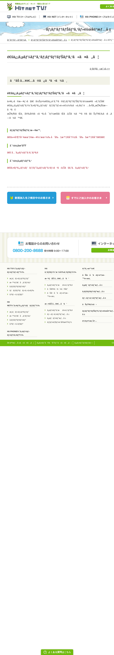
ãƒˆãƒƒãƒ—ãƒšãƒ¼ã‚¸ (17, 40)
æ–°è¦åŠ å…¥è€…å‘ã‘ (57, 278)
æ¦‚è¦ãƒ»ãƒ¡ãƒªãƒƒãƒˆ (19, 278)
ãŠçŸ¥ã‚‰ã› (89, 304)
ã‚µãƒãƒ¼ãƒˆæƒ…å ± (56, 318)
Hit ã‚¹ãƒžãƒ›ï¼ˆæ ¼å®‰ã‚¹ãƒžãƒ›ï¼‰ (60, 270)
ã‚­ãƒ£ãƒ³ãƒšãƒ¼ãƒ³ (18, 286)
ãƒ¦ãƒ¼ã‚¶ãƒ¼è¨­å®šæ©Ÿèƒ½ (59, 322)
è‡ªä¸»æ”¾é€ (89, 268)
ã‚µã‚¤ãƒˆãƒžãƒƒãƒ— (83, 343)
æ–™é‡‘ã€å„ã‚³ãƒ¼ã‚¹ (20, 282)
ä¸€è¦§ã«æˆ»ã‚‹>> (100, 69)
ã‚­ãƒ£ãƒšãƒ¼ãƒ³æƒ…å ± (93, 291)
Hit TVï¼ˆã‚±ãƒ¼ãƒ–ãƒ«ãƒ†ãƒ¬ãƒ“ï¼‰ (16, 270)
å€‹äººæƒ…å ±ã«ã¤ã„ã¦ (20, 343)
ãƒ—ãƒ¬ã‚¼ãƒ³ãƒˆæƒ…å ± (58, 314)
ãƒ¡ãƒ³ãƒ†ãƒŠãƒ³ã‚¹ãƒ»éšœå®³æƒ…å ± (49, 40)
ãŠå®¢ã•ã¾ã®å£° (57, 289)
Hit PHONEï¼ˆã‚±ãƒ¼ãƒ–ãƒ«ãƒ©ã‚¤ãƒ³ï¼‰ (18, 333)
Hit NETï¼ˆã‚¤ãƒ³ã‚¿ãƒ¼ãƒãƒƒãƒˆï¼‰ (22, 303)
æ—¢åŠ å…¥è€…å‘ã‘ (56, 304)
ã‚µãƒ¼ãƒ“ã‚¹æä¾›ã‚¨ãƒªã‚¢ (60, 285)
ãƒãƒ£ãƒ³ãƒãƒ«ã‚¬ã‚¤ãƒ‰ (22, 290)
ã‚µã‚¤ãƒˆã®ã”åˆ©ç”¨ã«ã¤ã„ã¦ (54, 343)
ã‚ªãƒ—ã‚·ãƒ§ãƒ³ (16, 294)
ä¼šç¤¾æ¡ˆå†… (89, 321)
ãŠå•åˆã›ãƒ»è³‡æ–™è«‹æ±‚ (57, 294)
